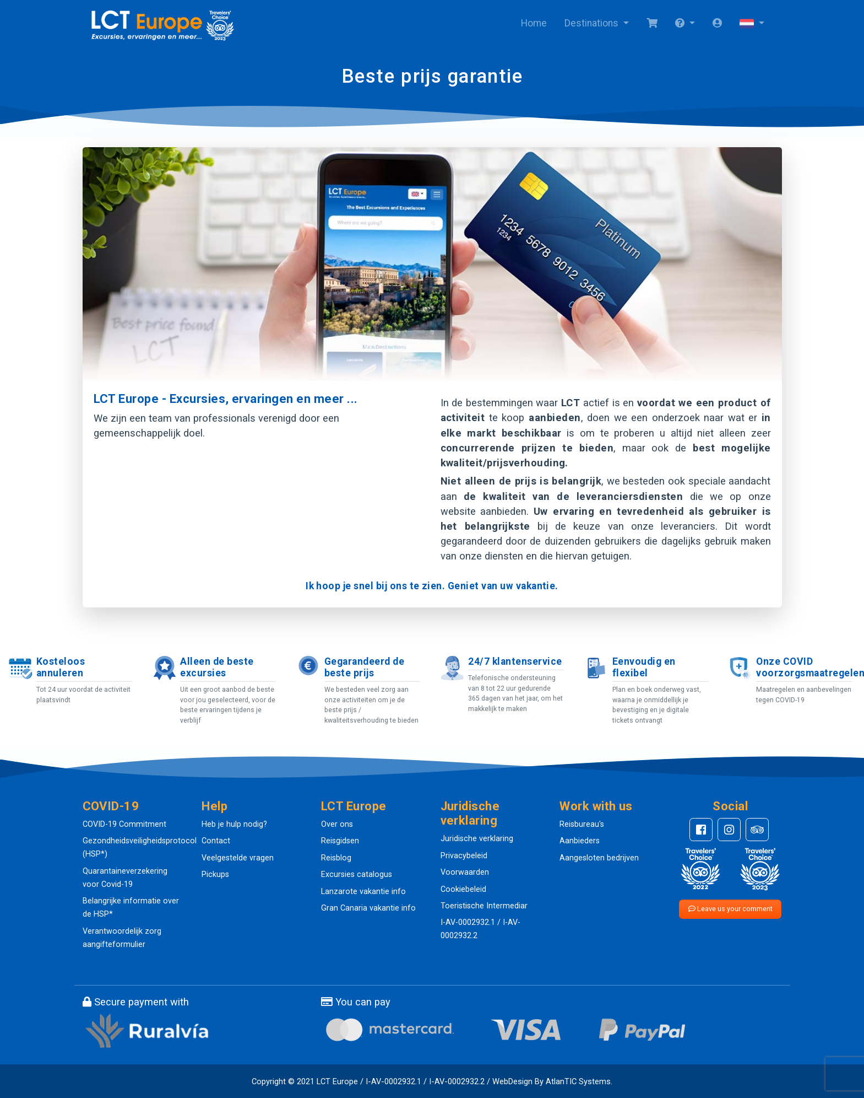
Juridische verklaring (477, 838)
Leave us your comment (730, 909)
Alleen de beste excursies (216, 667)
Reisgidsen (340, 841)
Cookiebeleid (463, 889)
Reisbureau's (581, 824)
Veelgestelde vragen (238, 858)
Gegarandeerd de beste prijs (364, 667)
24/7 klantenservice (515, 661)
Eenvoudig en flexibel (644, 667)
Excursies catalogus (356, 874)
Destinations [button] (592, 23)
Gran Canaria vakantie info (368, 908)
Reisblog (336, 858)
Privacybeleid (464, 855)
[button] (685, 23)
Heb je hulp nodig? (234, 824)
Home (534, 23)
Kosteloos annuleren (60, 667)
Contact (216, 841)
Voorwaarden (465, 872)
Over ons (337, 824)
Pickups (215, 874)
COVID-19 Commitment (124, 824)
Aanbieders (579, 841)
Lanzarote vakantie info (363, 891)
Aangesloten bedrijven (599, 858)
